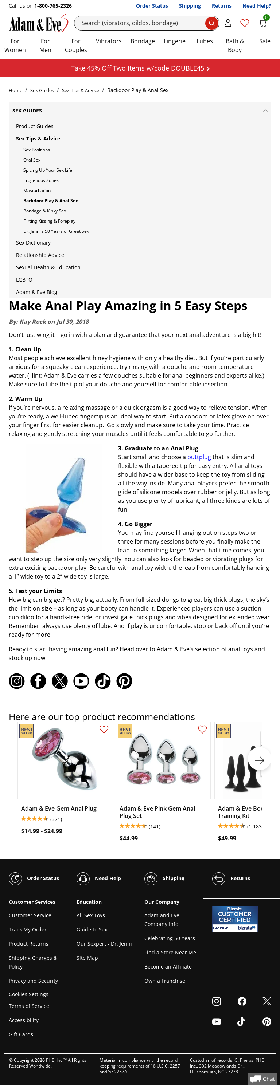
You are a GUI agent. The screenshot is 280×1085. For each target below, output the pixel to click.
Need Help (99, 878)
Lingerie (175, 41)
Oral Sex (31, 160)
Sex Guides (42, 90)
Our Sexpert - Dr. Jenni (104, 943)
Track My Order (28, 929)
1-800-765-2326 (53, 5)
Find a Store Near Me (170, 952)
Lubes (205, 41)
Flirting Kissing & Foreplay (49, 221)
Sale (265, 41)
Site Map (87, 957)
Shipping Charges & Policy (33, 962)
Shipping (190, 5)
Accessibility (24, 1020)
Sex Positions (36, 150)
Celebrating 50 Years (169, 938)
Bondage (143, 41)
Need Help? (256, 5)
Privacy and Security (33, 980)
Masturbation (37, 190)
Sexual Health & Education (48, 267)
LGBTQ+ (25, 279)
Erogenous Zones (41, 180)
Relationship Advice (40, 254)
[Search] (147, 23)
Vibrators (109, 41)
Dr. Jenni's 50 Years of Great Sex (56, 231)
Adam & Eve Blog (36, 292)
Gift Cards (21, 1034)
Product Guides (35, 126)
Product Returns (28, 943)
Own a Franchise (164, 980)
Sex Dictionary (33, 242)
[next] (259, 758)
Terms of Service (29, 1005)
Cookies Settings (28, 994)
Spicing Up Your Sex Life (47, 170)
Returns (222, 5)
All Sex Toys (91, 915)
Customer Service (30, 915)
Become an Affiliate (168, 966)
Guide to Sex (92, 929)
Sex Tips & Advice (80, 90)
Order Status (152, 5)
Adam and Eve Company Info (161, 919)
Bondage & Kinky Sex (44, 211)
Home (15, 90)
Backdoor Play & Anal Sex (50, 201)
